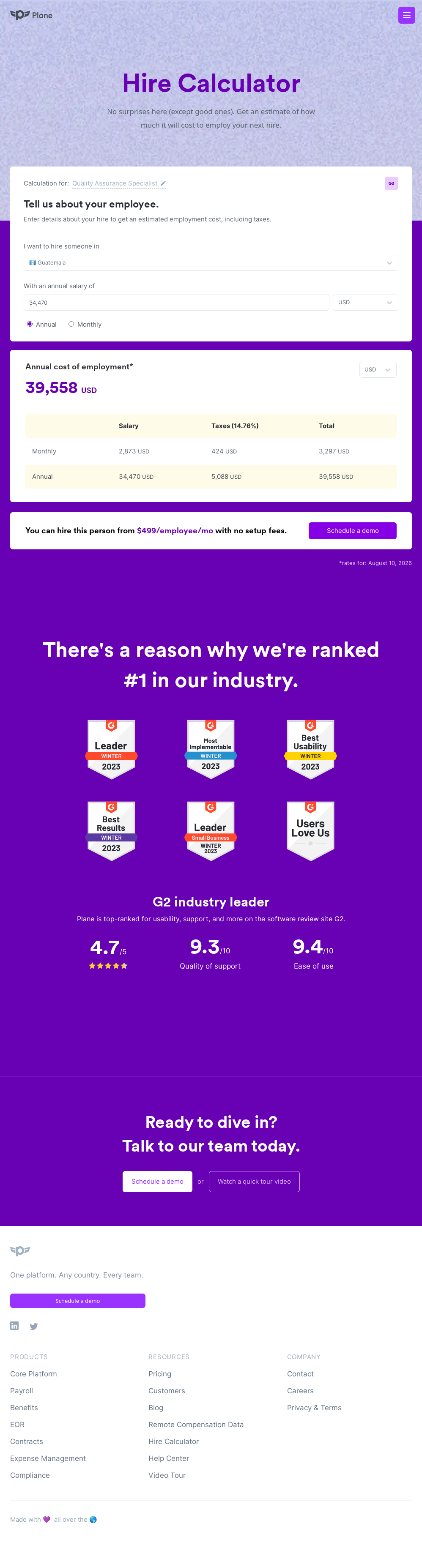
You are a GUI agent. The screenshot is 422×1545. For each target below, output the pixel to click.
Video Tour (167, 1475)
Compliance (30, 1475)
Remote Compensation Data (196, 1424)
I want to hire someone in (61, 246)
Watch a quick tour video (254, 1181)
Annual (46, 324)
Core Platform (33, 1374)
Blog (155, 1407)
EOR (17, 1424)
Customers (166, 1391)
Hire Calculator (173, 1441)
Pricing (159, 1374)
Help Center (168, 1458)
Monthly (89, 324)
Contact (300, 1374)
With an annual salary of (59, 286)
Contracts (26, 1441)
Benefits (24, 1407)
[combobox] (30, 263)
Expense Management (48, 1458)
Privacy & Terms (314, 1407)
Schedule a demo (353, 531)
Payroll (21, 1391)
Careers (300, 1391)
